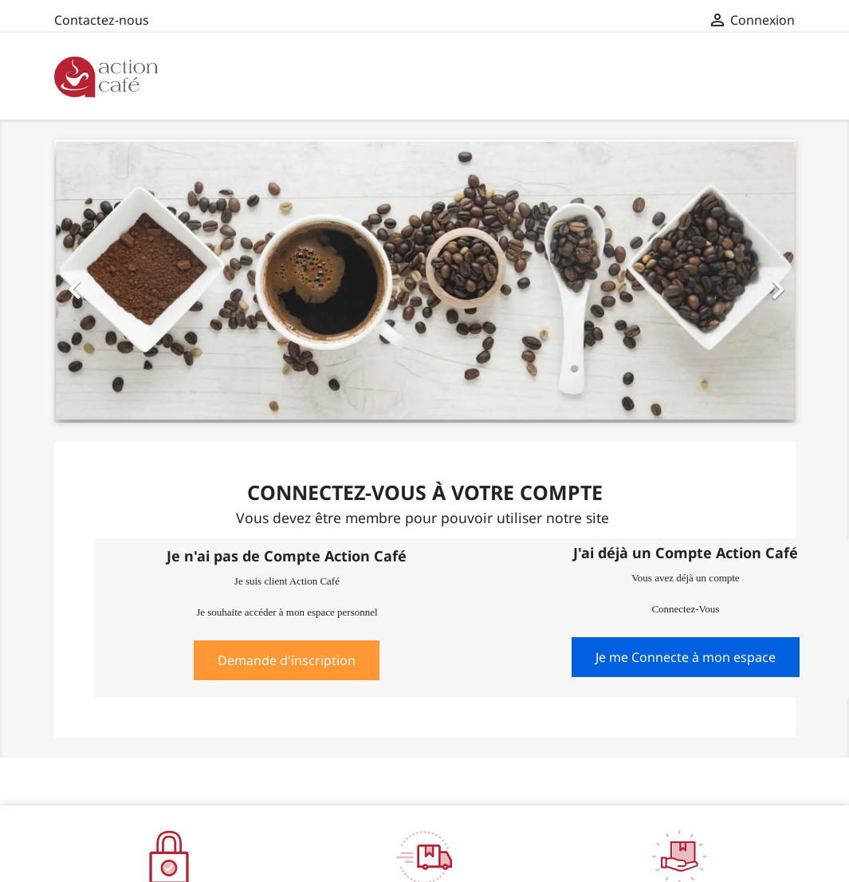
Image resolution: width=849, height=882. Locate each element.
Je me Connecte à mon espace (685, 657)
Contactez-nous (101, 20)
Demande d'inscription (287, 660)
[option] (425, 281)
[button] (110, 281)
